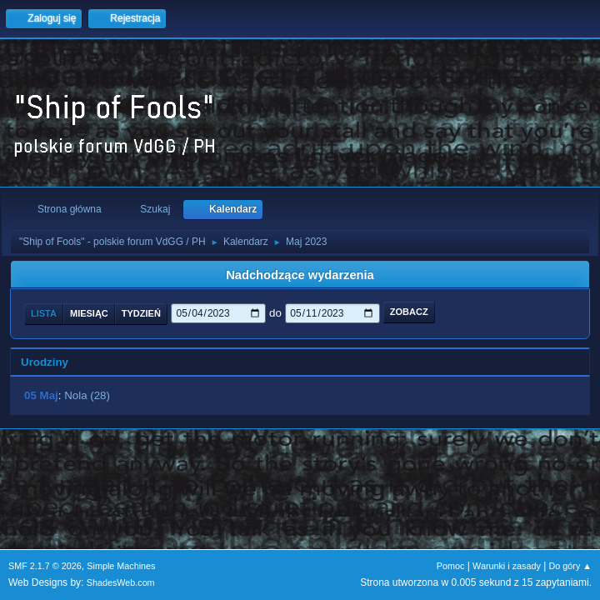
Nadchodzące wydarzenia (300, 275)
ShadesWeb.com (121, 583)
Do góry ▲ (570, 566)
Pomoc (451, 566)
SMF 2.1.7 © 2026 (45, 566)
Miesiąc (89, 313)
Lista (44, 313)
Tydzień (141, 313)
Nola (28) (87, 395)
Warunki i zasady (506, 566)
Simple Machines (121, 566)
